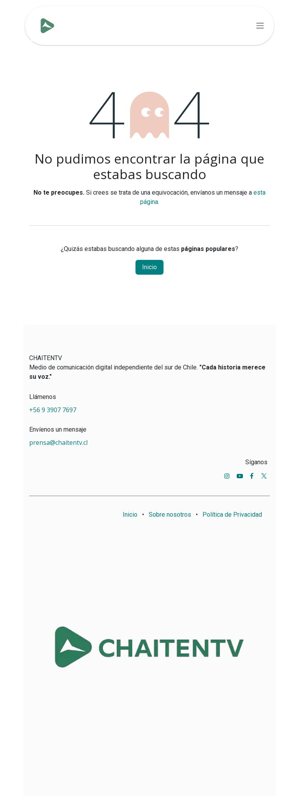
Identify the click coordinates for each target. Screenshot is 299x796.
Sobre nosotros (170, 514)
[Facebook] (251, 476)
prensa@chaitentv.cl (58, 442)
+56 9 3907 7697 (53, 410)
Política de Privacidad (232, 514)
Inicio (149, 267)
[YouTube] (239, 476)
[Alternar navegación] (260, 26)
